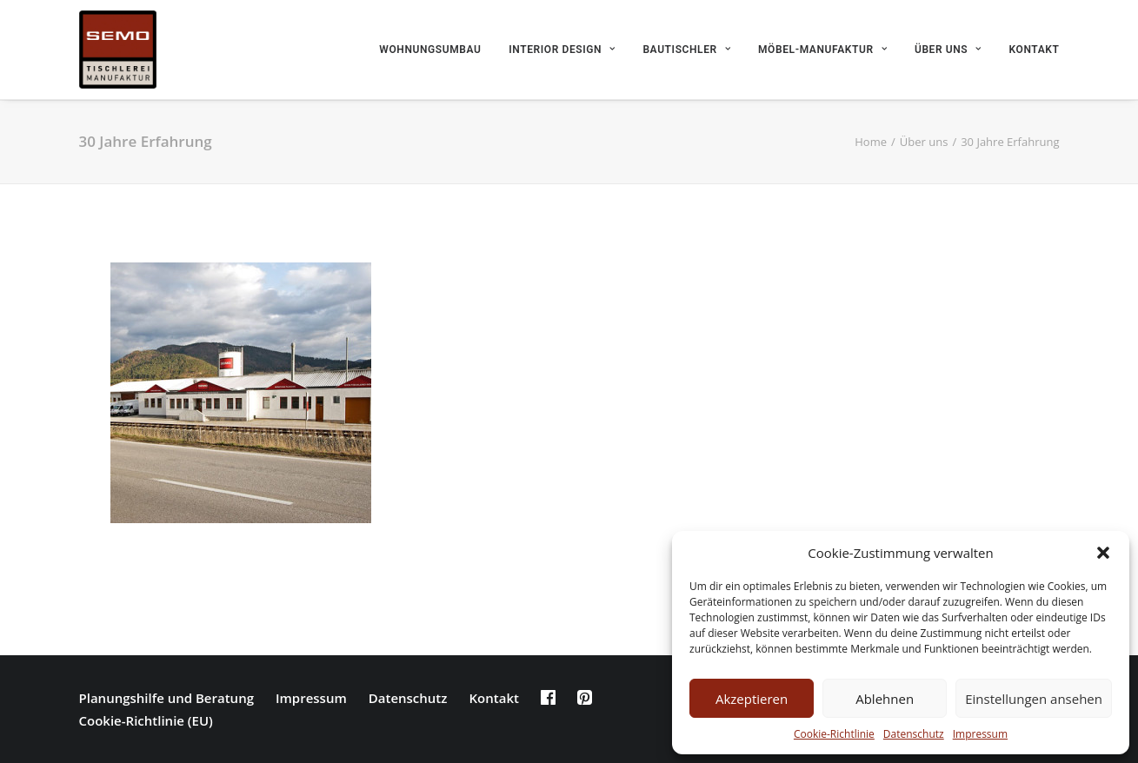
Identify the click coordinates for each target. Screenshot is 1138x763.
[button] (1103, 552)
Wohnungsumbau (430, 49)
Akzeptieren (751, 698)
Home (871, 141)
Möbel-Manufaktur (822, 49)
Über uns (948, 49)
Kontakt (1034, 49)
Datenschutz (913, 734)
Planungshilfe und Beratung (166, 698)
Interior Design (562, 49)
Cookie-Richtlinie (834, 734)
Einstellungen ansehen (1033, 698)
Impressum (980, 734)
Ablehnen (884, 698)
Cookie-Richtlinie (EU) (146, 720)
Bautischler (686, 49)
